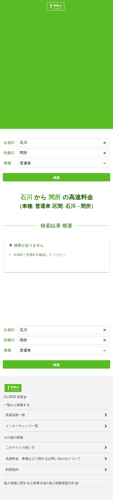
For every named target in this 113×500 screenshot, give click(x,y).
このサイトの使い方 (20, 447)
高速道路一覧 (15, 415)
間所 (55, 197)
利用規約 (12, 469)
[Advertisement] (56, 72)
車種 (7, 163)
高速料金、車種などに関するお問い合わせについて (43, 458)
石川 (26, 197)
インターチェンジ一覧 (22, 426)
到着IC (9, 153)
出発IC (9, 142)
